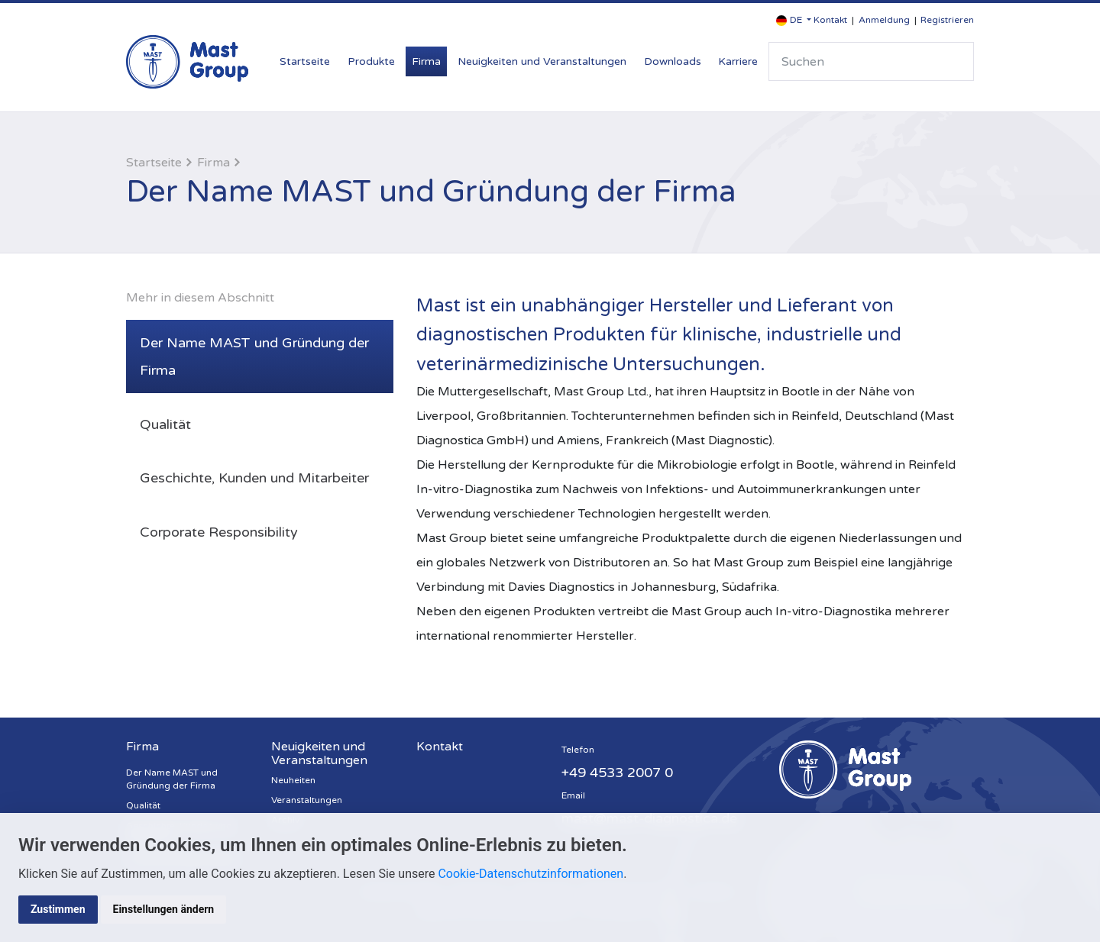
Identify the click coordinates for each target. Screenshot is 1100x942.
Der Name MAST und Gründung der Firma (254, 356)
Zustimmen (58, 909)
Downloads (672, 61)
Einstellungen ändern (164, 909)
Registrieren (947, 20)
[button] (793, 20)
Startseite (305, 61)
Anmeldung (884, 20)
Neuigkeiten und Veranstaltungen (542, 61)
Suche (955, 61)
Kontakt (830, 20)
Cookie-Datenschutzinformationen (530, 873)
